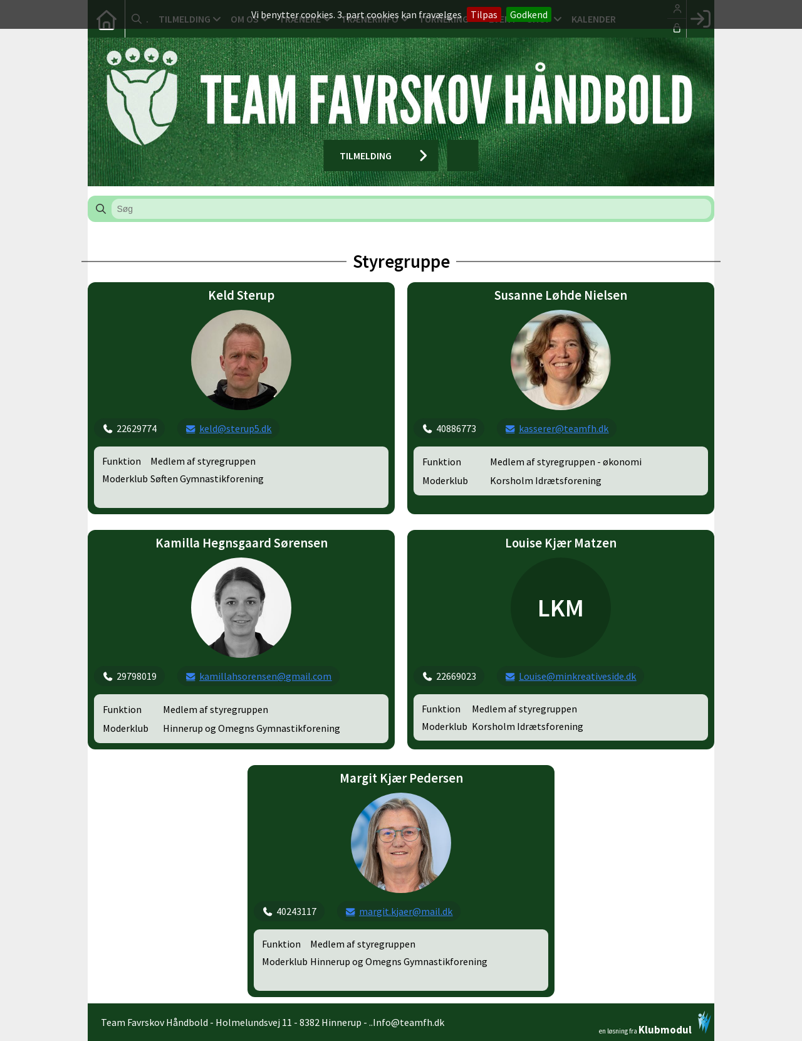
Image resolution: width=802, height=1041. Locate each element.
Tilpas (484, 14)
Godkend (529, 14)
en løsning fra (655, 1023)
